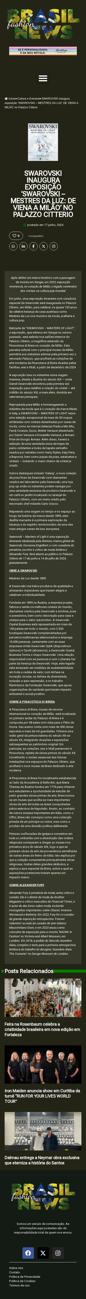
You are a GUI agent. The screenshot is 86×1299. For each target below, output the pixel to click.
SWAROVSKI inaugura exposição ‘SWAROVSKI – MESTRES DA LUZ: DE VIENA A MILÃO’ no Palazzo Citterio (43, 194)
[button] (43, 78)
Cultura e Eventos (28, 98)
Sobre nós (16, 1268)
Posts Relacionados (29, 971)
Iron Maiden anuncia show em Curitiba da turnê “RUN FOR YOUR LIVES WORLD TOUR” (42, 1096)
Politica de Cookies (22, 1281)
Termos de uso (19, 1285)
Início (10, 98)
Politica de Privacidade (24, 1276)
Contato (14, 1272)
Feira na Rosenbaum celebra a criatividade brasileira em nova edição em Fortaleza (42, 1029)
